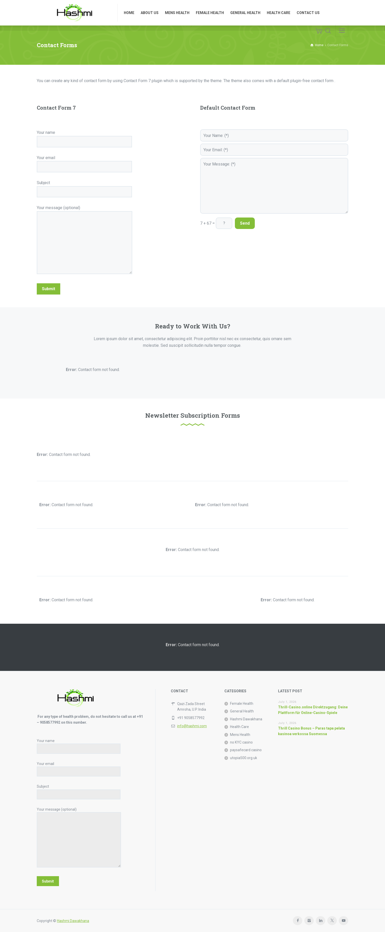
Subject (84, 187)
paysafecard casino (246, 750)
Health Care (239, 727)
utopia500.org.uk (243, 758)
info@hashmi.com (192, 726)
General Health (242, 711)
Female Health (241, 703)
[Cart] (319, 30)
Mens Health (240, 735)
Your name (84, 137)
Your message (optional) (84, 240)
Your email (84, 162)
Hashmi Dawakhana (246, 719)
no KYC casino (241, 742)
